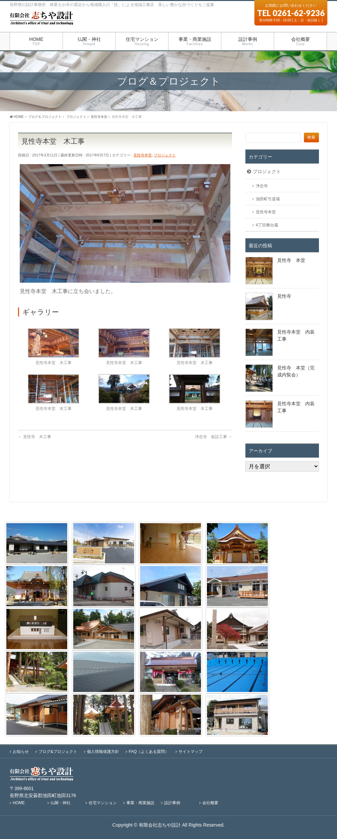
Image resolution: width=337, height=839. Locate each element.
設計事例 (172, 803)
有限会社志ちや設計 (160, 825)
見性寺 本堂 (291, 260)
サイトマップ (191, 751)
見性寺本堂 (142, 155)
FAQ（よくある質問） (149, 751)
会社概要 (210, 803)
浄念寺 (262, 186)
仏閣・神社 (60, 803)
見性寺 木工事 (34, 436)
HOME (19, 803)
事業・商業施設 (140, 803)
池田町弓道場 (268, 199)
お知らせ (21, 751)
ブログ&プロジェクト (57, 751)
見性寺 (284, 296)
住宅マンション (103, 803)
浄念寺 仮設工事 (213, 436)
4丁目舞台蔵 (267, 225)
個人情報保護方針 (103, 751)
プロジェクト (165, 155)
